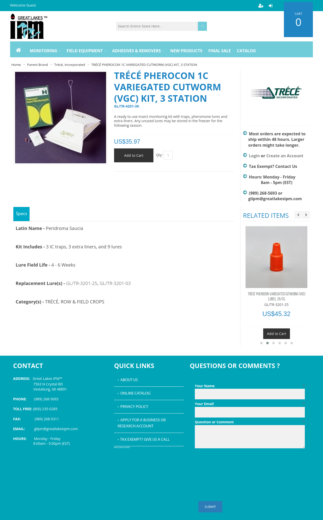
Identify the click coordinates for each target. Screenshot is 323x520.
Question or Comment (250, 422)
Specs (21, 214)
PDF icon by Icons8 (122, 448)
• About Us (128, 380)
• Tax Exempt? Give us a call (144, 440)
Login (254, 156)
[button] (261, 343)
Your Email (250, 403)
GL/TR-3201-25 (81, 283)
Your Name (250, 385)
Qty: (159, 154)
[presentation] (233, 463)
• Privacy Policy (133, 407)
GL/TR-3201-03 (115, 283)
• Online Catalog (134, 394)
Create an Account (284, 156)
